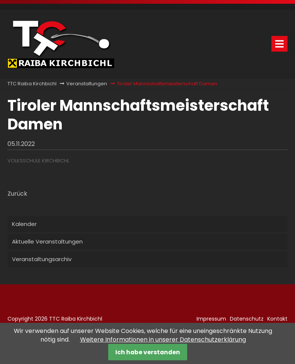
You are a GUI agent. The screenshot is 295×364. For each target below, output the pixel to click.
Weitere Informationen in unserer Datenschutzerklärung (163, 339)
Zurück (17, 193)
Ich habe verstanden (147, 352)
